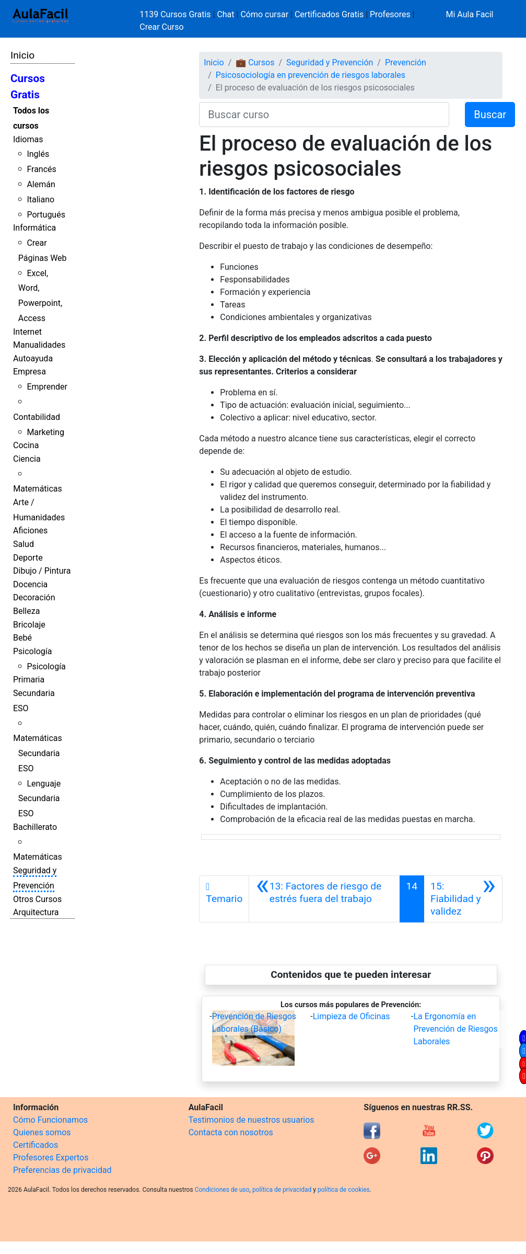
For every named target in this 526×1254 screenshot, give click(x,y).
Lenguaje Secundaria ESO (39, 799)
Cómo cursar (264, 14)
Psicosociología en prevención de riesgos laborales (310, 75)
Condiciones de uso (222, 1189)
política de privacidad (281, 1189)
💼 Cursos (255, 62)
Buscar (490, 114)
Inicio (22, 55)
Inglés (38, 154)
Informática (34, 228)
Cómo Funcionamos (50, 1120)
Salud (23, 544)
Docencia (30, 584)
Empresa (29, 372)
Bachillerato (35, 827)
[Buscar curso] (324, 114)
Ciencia (27, 459)
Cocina (26, 445)
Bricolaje (29, 625)
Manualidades (39, 345)
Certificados (35, 1145)
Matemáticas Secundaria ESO (37, 753)
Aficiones (30, 530)
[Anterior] (324, 898)
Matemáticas (37, 489)
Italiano (40, 199)
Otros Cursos (37, 899)
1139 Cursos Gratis (176, 14)
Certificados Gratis (329, 14)
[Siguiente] (463, 898)
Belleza (26, 611)
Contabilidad (36, 417)
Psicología (32, 651)
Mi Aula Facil (469, 14)
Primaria (28, 680)
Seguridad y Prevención (329, 62)
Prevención (405, 62)
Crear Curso (161, 27)
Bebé (22, 638)
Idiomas (28, 139)
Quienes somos (42, 1132)
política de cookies (344, 1189)
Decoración (34, 597)
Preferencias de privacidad (62, 1170)
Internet (27, 332)
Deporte (28, 558)
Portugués (46, 215)
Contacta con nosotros (231, 1132)
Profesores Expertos (50, 1157)
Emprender (47, 387)
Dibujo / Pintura (42, 571)
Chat (225, 14)
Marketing (45, 432)
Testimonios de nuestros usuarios (251, 1120)
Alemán (41, 184)
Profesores (390, 14)
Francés (41, 169)
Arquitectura (36, 912)
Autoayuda (33, 358)
